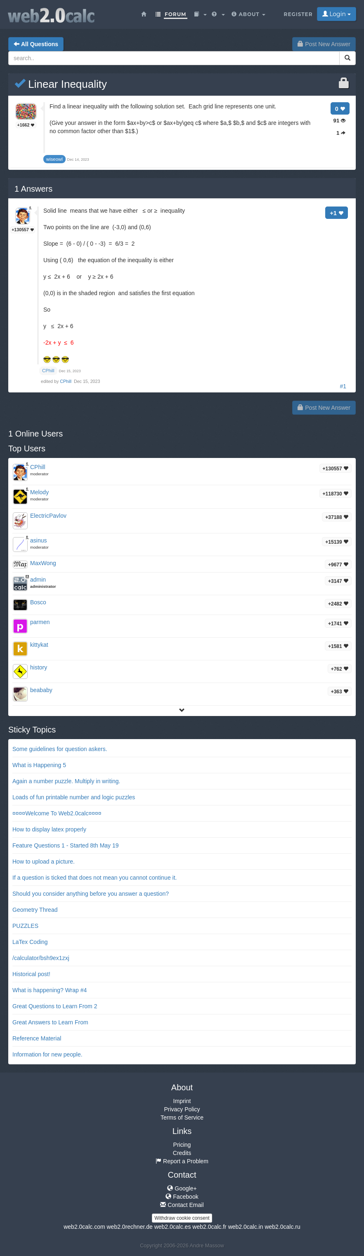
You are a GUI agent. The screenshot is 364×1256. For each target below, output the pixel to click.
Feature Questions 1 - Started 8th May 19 (65, 845)
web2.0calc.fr (209, 1226)
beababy (41, 690)
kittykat (39, 644)
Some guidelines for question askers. (59, 749)
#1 (343, 386)
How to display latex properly (49, 829)
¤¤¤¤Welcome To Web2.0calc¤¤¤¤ (57, 813)
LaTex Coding (30, 942)
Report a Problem (182, 1161)
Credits (182, 1153)
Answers (33, 188)
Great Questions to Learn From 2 (54, 1006)
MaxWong (43, 563)
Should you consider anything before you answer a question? (90, 893)
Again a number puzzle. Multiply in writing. (66, 781)
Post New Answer (324, 44)
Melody (39, 492)
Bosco (38, 602)
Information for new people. (47, 1054)
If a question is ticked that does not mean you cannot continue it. (94, 877)
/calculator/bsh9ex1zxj (40, 958)
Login (336, 14)
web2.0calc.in (245, 1226)
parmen (40, 622)
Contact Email (181, 1205)
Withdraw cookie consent (181, 1218)
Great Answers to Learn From (50, 1022)
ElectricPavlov (48, 515)
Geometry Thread (34, 909)
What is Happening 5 (39, 765)
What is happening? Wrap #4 (49, 990)
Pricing (182, 1144)
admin (38, 579)
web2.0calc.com (84, 1226)
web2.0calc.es (172, 1226)
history (38, 667)
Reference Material (36, 1038)
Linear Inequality (60, 84)
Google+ (181, 1188)
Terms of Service (182, 1117)
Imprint (182, 1101)
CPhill (66, 381)
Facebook (181, 1196)
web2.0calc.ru (282, 1226)
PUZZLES (25, 926)
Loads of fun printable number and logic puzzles (73, 797)
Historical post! (31, 974)
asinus (38, 540)
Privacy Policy (182, 1109)
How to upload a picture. (43, 861)
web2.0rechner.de (129, 1226)
